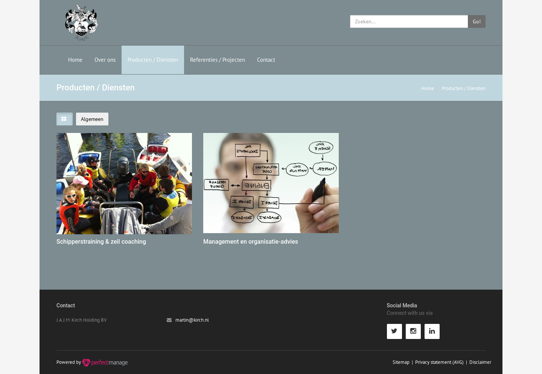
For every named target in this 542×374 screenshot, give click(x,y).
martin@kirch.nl (192, 320)
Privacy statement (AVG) (439, 362)
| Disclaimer (477, 362)
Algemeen (92, 119)
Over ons (105, 59)
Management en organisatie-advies (250, 241)
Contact (266, 59)
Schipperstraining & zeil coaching (101, 241)
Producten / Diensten (153, 59)
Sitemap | (404, 362)
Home (75, 59)
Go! (477, 21)
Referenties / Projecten (217, 59)
